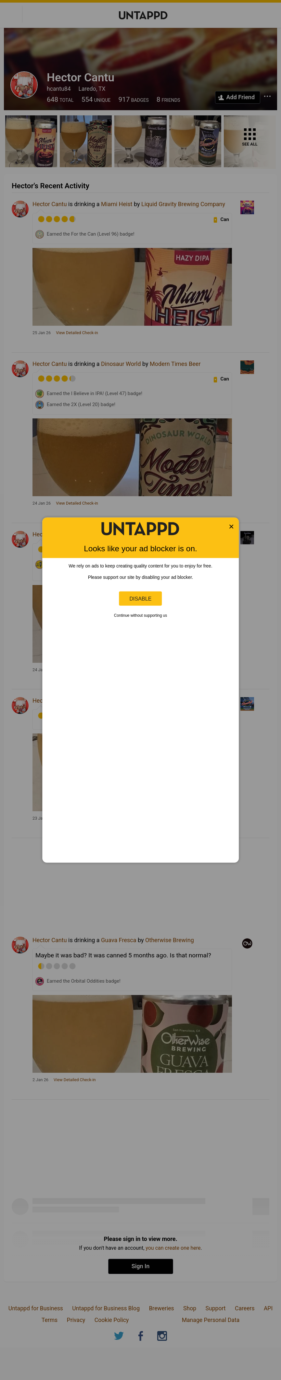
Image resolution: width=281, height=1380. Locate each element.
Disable (141, 598)
